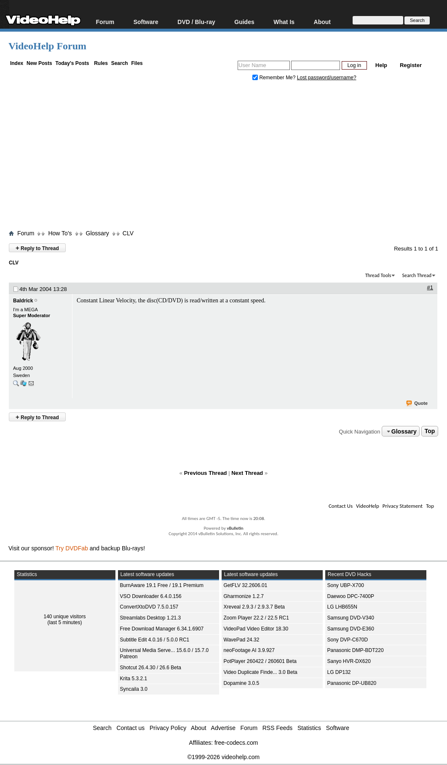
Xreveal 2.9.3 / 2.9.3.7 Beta (254, 607)
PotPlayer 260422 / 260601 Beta (260, 661)
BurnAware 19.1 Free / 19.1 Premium (162, 585)
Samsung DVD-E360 (350, 629)
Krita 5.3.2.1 (133, 678)
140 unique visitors (64, 617)
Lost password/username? (326, 78)
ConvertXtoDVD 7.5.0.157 (149, 607)
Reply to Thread (37, 247)
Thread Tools (378, 275)
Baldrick (23, 301)
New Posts (39, 63)
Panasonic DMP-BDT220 (355, 650)
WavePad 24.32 (242, 640)
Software (146, 22)
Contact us (130, 728)
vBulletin (235, 528)
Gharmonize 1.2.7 (244, 596)
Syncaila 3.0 (133, 689)
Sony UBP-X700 (345, 585)
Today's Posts (72, 63)
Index (16, 63)
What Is (283, 22)
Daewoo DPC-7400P (350, 596)
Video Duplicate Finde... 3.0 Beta (260, 672)
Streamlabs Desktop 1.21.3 (150, 618)
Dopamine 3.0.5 (242, 683)
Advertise (223, 728)
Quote (417, 403)
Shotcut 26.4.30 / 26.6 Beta (150, 668)
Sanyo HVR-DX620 (349, 661)
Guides (244, 22)
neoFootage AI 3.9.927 (249, 650)
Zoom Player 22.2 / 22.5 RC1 (256, 618)
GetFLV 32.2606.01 (246, 585)
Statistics (309, 728)
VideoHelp (367, 506)
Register (411, 65)
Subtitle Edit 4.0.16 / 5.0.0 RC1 (155, 640)
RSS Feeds (277, 728)
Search (119, 63)
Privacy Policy (168, 728)
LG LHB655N (342, 607)
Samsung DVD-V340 (350, 618)
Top (430, 431)
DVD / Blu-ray (196, 22)
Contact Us (341, 506)
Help (381, 65)
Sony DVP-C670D (347, 640)
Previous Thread (205, 473)
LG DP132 (339, 672)
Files (136, 63)
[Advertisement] (227, 157)
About (322, 22)
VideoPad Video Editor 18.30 (256, 629)
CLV (128, 233)
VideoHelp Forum (47, 45)
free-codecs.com (236, 742)
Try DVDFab (72, 548)
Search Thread (416, 275)
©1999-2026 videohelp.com (223, 757)
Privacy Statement (403, 506)
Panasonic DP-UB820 (352, 683)
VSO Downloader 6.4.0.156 (151, 596)
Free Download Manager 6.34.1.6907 (162, 629)
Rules (101, 63)
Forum (105, 22)
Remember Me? (274, 78)
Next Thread (247, 473)
